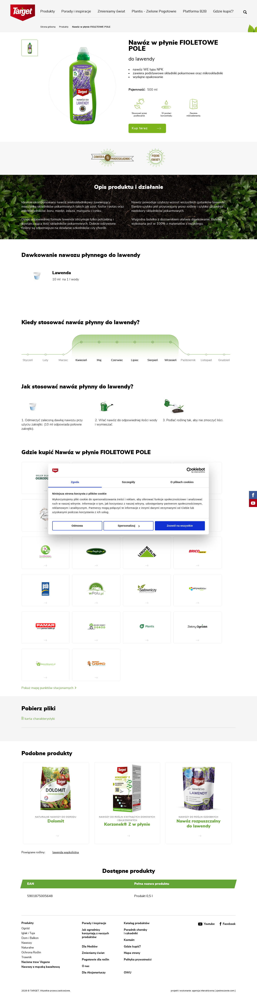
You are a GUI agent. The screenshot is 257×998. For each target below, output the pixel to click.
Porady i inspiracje (76, 11)
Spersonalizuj (129, 525)
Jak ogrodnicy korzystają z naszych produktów (95, 933)
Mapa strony (132, 953)
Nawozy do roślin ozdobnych (198, 817)
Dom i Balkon (30, 938)
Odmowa (77, 525)
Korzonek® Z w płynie (127, 824)
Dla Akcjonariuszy (93, 972)
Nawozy (26, 942)
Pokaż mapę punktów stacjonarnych (48, 688)
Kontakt (129, 939)
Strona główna (48, 27)
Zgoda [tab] (75, 482)
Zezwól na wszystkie (180, 525)
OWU (127, 972)
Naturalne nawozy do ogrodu (55, 817)
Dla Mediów (90, 946)
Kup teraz (146, 128)
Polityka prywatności (138, 959)
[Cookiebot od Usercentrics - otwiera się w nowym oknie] (189, 470)
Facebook (228, 924)
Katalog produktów (137, 923)
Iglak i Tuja (28, 933)
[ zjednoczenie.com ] (225, 991)
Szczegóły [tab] (128, 482)
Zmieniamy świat (111, 11)
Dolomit (55, 821)
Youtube (206, 924)
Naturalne (27, 947)
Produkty (47, 11)
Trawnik (26, 957)
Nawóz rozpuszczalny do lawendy (198, 823)
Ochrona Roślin (31, 952)
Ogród (25, 928)
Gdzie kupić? (223, 11)
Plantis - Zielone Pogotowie (154, 11)
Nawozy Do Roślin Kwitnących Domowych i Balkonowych (127, 818)
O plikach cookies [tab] (181, 482)
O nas (85, 966)
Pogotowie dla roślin (95, 959)
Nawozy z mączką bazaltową (40, 966)
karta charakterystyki (38, 718)
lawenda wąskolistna (65, 852)
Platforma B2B (194, 11)
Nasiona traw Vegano (35, 962)
